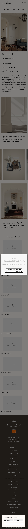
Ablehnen (19, 271)
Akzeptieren (9, 271)
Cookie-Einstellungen (14, 269)
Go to (13, 524)
